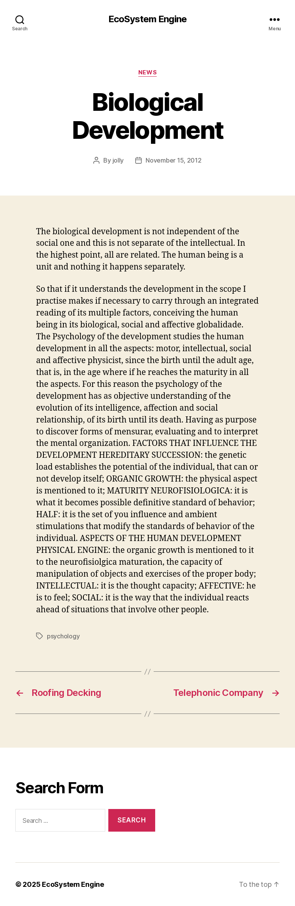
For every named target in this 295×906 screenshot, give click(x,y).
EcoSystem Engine (147, 19)
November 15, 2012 (173, 160)
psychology (63, 636)
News (147, 72)
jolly (118, 160)
